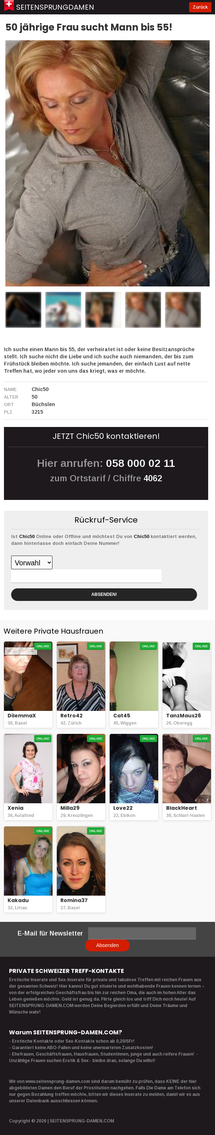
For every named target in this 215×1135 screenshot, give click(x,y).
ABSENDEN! (104, 594)
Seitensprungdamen (55, 7)
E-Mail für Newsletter (50, 933)
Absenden (107, 945)
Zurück (200, 7)
